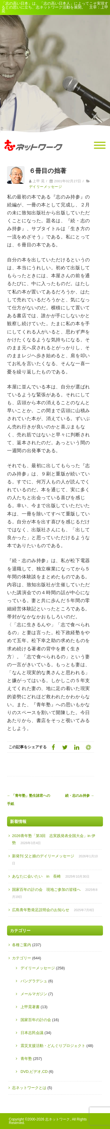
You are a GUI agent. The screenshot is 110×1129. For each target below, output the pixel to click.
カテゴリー (21, 958)
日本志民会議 (32, 1033)
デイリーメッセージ (45, 186)
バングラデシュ (34, 981)
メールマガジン (34, 994)
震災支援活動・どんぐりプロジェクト (53, 1045)
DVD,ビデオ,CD (34, 1071)
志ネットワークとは (29, 1087)
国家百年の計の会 (36, 1020)
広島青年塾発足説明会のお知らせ (40, 910)
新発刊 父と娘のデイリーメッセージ (43, 856)
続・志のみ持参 (79, 796)
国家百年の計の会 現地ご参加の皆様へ (46, 889)
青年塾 (26, 1058)
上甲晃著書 (30, 1007)
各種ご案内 (21, 945)
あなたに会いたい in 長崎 (36, 876)
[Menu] (100, 145)
